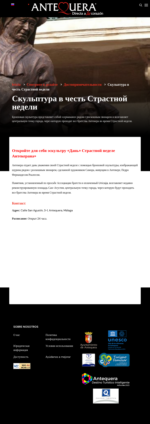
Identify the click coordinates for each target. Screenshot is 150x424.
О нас (16, 335)
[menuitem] (20, 4)
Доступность (20, 357)
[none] (20, 4)
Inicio (16, 84)
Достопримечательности (83, 84)
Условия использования (59, 346)
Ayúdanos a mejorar (58, 357)
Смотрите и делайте (42, 84)
